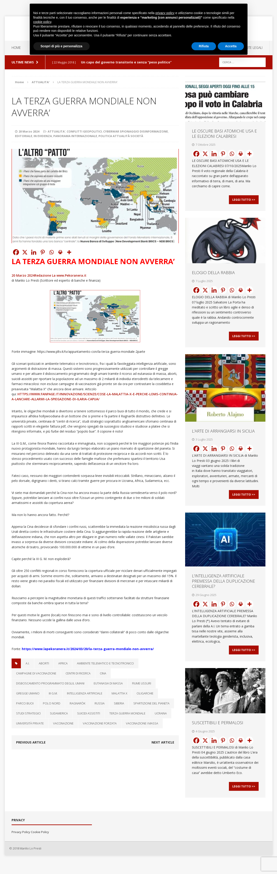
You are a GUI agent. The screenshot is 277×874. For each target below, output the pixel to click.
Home (16, 47)
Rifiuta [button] (204, 46)
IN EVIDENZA (43, 136)
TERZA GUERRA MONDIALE (127, 713)
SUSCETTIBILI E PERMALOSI (217, 733)
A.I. (27, 663)
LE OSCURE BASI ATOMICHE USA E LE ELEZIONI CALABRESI (224, 133)
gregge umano (27, 693)
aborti (44, 663)
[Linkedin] (34, 252)
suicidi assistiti (88, 713)
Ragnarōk (77, 703)
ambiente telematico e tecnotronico (105, 663)
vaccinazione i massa (142, 723)
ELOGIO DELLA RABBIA (213, 275)
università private (30, 723)
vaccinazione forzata (100, 723)
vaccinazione (63, 723)
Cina (103, 673)
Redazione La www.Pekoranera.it (60, 275)
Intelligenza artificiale (84, 693)
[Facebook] (16, 252)
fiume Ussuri (141, 683)
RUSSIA (100, 703)
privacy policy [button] (164, 13)
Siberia (119, 703)
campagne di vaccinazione (36, 673)
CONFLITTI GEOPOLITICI (84, 131)
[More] (69, 252)
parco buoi (25, 703)
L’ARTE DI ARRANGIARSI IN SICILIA (223, 436)
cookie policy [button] (42, 22)
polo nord (51, 703)
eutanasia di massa (108, 683)
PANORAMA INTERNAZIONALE (75, 136)
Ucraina (161, 713)
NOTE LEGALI (253, 47)
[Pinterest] (43, 252)
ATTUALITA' (56, 131)
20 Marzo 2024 (29, 131)
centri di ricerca (78, 673)
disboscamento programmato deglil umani (50, 683)
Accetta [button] (231, 46)
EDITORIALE (23, 136)
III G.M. (53, 693)
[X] (25, 252)
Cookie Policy (40, 845)
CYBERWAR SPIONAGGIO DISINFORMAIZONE (135, 131)
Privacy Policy (21, 845)
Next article (163, 742)
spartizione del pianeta (151, 703)
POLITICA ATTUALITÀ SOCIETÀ (120, 136)
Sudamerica (59, 713)
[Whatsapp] (51, 252)
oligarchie (145, 693)
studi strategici (28, 713)
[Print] (60, 252)
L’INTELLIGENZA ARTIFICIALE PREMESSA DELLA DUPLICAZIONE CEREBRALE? (223, 589)
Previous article (31, 742)
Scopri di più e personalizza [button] (61, 46)
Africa (63, 663)
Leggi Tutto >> (243, 202)
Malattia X (119, 693)
